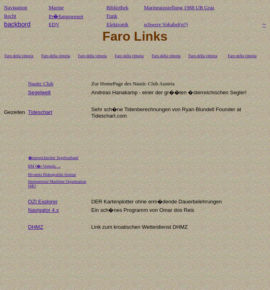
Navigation (15, 7)
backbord (17, 24)
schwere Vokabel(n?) (166, 24)
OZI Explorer (43, 202)
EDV (54, 24)
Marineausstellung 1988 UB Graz (179, 7)
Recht (10, 16)
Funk (111, 16)
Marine (56, 7)
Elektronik (117, 24)
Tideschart (40, 112)
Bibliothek (117, 7)
